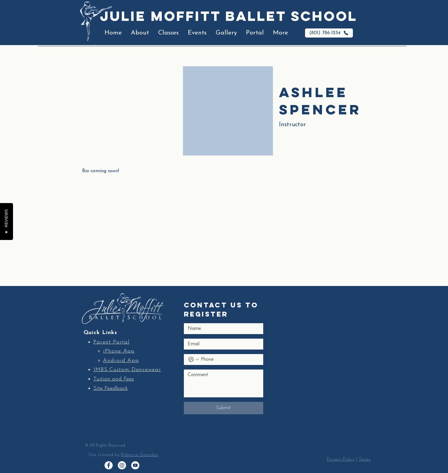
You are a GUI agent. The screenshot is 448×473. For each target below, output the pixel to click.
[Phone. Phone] (230, 359)
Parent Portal (111, 342)
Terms (365, 459)
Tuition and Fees (113, 379)
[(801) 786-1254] (329, 33)
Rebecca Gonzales (139, 455)
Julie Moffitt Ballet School (228, 16)
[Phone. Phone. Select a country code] (193, 359)
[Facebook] (109, 465)
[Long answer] (223, 383)
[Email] (222, 344)
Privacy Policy (341, 459)
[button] (140, 33)
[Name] (222, 328)
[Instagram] (122, 465)
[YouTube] (135, 465)
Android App (121, 360)
